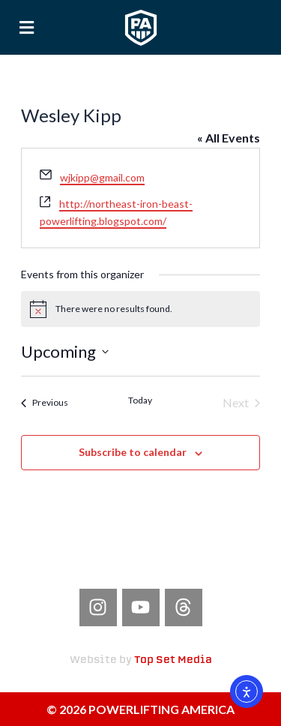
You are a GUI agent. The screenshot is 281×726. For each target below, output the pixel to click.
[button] (27, 27)
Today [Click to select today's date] (140, 400)
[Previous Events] (44, 402)
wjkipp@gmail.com (102, 177)
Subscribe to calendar (133, 452)
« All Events (228, 137)
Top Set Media (173, 660)
